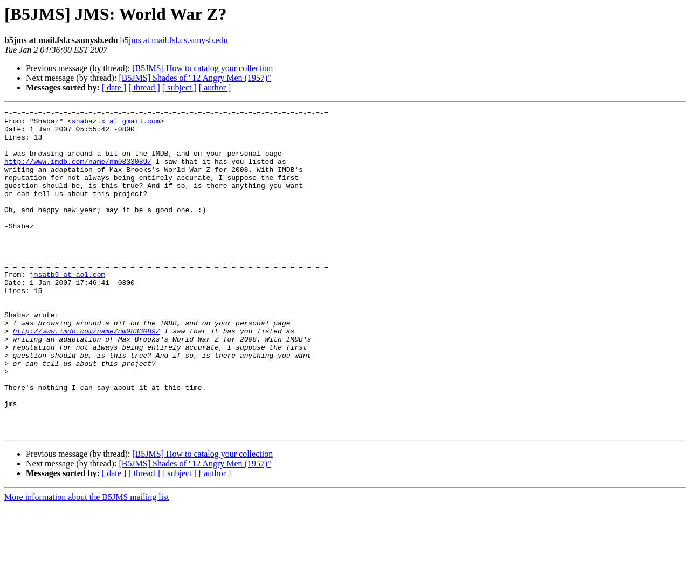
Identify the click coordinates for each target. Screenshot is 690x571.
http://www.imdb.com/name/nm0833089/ (77, 172)
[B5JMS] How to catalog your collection (202, 68)
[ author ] (215, 87)
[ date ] (114, 87)
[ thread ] (144, 87)
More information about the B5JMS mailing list (86, 561)
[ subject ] (179, 87)
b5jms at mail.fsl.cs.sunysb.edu (174, 40)
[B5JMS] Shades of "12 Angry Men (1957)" (195, 77)
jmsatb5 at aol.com (67, 308)
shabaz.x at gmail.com (116, 124)
